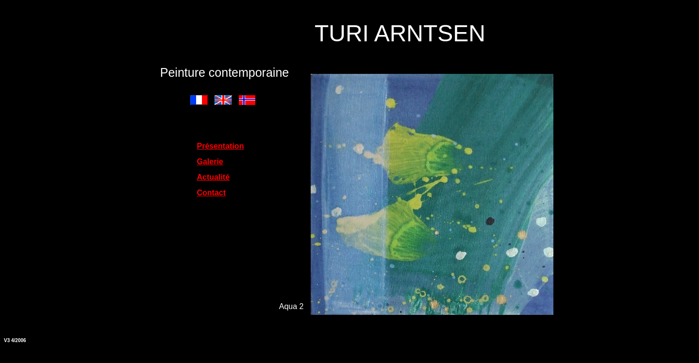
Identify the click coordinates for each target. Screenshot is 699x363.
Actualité (213, 177)
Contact (211, 193)
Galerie (210, 161)
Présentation (220, 146)
